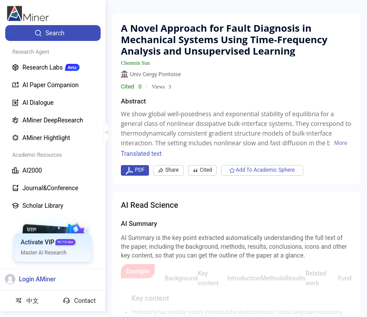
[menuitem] (53, 33)
